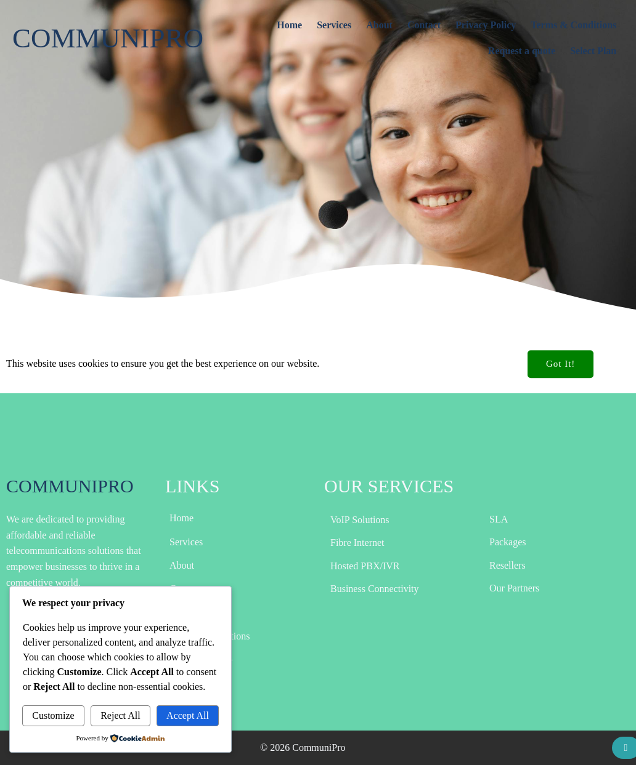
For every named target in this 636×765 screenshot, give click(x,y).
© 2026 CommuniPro (302, 747)
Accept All (187, 715)
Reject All (120, 715)
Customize (53, 715)
